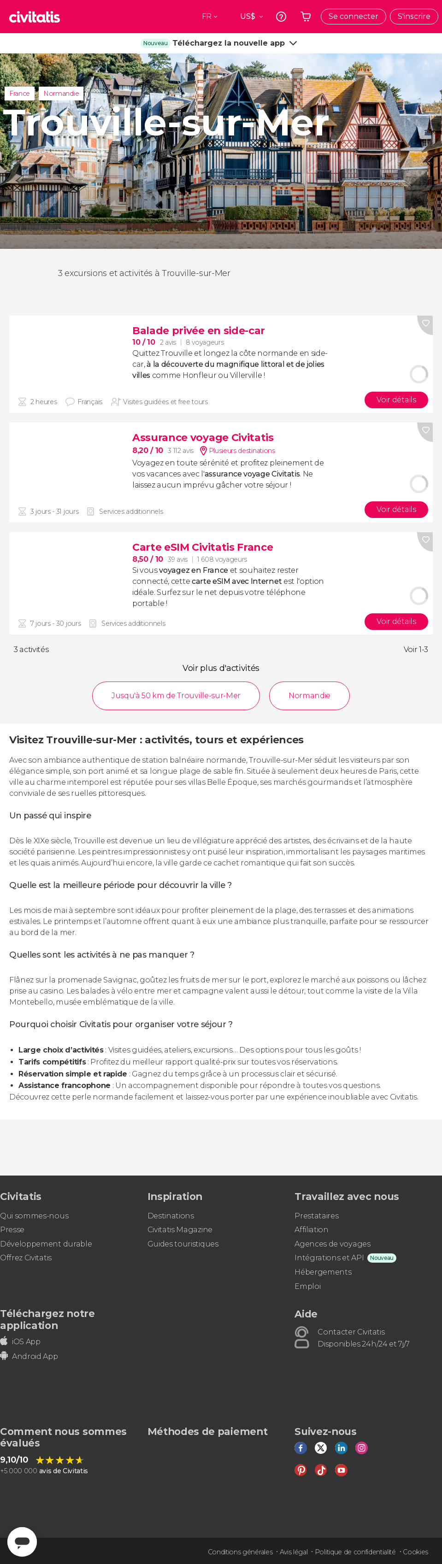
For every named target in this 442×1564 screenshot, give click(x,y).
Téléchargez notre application (47, 1319)
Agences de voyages (332, 1244)
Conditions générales (240, 1552)
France (19, 93)
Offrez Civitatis (26, 1257)
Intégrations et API (329, 1257)
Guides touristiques (182, 1244)
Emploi (307, 1286)
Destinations (170, 1215)
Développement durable (46, 1244)
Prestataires (316, 1215)
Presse (12, 1229)
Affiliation (311, 1229)
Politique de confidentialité (355, 1552)
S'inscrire (414, 16)
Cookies (415, 1552)
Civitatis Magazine (179, 1229)
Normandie (61, 93)
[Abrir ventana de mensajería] (22, 1542)
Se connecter (353, 16)
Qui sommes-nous (34, 1215)
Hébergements (323, 1272)
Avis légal (294, 1552)
